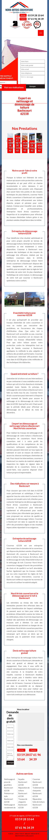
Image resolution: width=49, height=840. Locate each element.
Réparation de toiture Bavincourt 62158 (24, 791)
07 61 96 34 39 (36, 18)
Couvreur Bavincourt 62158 (37, 782)
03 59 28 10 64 (36, 15)
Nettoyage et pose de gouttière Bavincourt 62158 (9, 785)
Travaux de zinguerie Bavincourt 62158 (22, 803)
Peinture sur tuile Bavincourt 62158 (9, 797)
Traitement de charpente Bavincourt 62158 (38, 791)
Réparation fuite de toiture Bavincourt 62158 (39, 803)
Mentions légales (24, 836)
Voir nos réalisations (14, 87)
